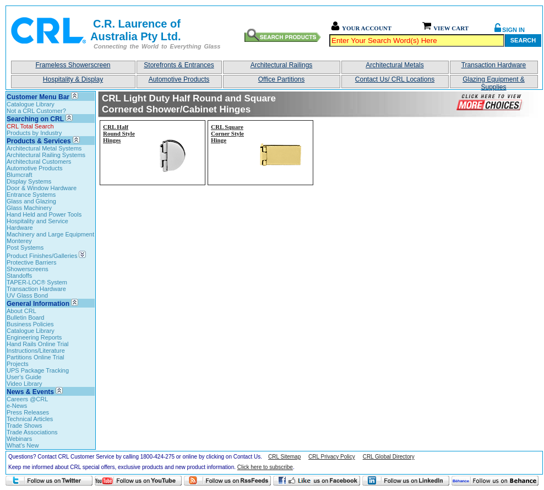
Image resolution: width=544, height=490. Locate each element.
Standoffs (19, 275)
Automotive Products (179, 79)
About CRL (21, 311)
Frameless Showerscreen (72, 65)
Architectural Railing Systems (46, 155)
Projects (18, 363)
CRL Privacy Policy (331, 457)
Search (523, 40)
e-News (17, 405)
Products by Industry (34, 133)
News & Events (30, 392)
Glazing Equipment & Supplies (494, 82)
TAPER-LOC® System (37, 282)
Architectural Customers (39, 161)
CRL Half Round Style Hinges (119, 133)
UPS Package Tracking (38, 370)
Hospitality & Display (73, 79)
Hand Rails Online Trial (38, 344)
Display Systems (29, 181)
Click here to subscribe (265, 467)
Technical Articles (30, 419)
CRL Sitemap (284, 457)
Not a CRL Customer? (36, 110)
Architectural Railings (282, 65)
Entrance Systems (31, 194)
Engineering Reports (34, 337)
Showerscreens (27, 269)
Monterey (19, 241)
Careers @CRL (27, 399)
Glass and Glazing (31, 201)
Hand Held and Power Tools (44, 214)
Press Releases (28, 412)
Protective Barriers (31, 262)
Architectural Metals (394, 65)
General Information (38, 304)
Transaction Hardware (493, 65)
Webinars (19, 438)
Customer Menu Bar (38, 97)
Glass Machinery (29, 207)
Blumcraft (19, 174)
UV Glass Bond (27, 295)
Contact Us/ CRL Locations (394, 79)
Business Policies (30, 324)
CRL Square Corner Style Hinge (227, 133)
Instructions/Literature (36, 350)
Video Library (24, 383)
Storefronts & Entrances (179, 65)
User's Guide (24, 377)
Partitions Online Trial (35, 357)
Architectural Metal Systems (44, 148)
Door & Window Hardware (42, 188)
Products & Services (39, 141)
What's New (23, 445)
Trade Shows (24, 425)
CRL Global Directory (389, 457)
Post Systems (25, 247)
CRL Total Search (30, 126)
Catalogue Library (31, 104)
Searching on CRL (35, 119)
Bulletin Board (26, 317)
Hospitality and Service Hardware (37, 224)
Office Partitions (281, 79)
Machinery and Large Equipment (50, 234)
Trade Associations (32, 432)
